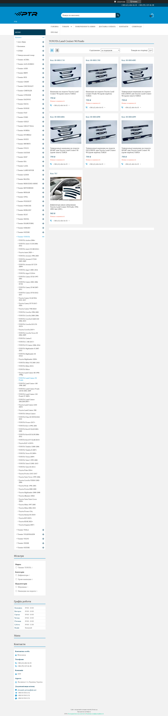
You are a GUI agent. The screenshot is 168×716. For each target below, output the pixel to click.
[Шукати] (118, 14)
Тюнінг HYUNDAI (24, 135)
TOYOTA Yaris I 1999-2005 (28, 460)
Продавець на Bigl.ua (84, 712)
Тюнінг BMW (23, 73)
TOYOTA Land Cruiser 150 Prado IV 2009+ (28, 395)
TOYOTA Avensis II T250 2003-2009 (27, 260)
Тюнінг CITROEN (24, 95)
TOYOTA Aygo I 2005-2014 (28, 270)
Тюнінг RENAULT (24, 210)
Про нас (54, 32)
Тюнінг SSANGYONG (26, 223)
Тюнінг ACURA (23, 59)
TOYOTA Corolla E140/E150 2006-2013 (29, 320)
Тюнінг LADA (23, 166)
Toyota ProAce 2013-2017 (28, 473)
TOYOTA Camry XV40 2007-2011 (29, 288)
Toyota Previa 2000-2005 (27, 489)
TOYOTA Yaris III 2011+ (27, 467)
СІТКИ (20, 51)
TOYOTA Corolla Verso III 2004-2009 (28, 334)
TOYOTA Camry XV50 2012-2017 (29, 294)
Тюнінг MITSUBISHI (25, 188)
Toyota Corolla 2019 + (27, 329)
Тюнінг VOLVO (23, 539)
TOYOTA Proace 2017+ (27, 422)
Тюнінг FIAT (22, 113)
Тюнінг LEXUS (23, 175)
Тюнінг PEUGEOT (24, 201)
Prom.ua (94, 709)
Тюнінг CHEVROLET (25, 86)
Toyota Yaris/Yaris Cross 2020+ (28, 500)
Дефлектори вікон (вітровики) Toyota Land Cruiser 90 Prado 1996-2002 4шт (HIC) (64, 207)
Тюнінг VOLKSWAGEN (26, 534)
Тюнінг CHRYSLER (25, 90)
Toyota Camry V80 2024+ (28, 309)
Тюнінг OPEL (23, 197)
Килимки (21, 46)
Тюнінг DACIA (23, 104)
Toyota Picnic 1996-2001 (27, 486)
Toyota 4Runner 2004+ (27, 496)
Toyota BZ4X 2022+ (26, 521)
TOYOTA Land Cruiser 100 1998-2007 (28, 384)
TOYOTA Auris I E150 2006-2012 (28, 245)
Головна (55, 26)
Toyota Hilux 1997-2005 (27, 504)
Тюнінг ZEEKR (23, 543)
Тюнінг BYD (22, 77)
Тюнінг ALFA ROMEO (26, 64)
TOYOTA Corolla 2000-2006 (29, 315)
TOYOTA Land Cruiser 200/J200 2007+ (27, 400)
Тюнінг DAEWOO (24, 99)
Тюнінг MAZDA (24, 179)
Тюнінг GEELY (23, 121)
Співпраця (137, 26)
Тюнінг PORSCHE (24, 206)
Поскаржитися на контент (76, 714)
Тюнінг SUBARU (24, 228)
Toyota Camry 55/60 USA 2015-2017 (28, 299)
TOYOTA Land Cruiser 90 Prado (28, 379)
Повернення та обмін (85, 26)
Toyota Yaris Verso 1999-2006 (29, 477)
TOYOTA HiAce (24, 369)
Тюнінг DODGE (23, 108)
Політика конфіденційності (95, 714)
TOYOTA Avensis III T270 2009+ (28, 265)
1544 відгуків (121, 1)
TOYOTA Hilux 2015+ (26, 366)
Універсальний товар (26, 55)
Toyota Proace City (26, 511)
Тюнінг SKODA (23, 219)
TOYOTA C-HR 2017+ (26, 342)
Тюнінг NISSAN (24, 192)
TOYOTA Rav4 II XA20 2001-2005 (29, 430)
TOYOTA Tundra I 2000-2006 (29, 446)
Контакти (123, 26)
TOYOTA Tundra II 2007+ (28, 450)
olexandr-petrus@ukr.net (27, 690)
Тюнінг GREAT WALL (26, 126)
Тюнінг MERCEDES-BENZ (28, 183)
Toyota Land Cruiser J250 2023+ (28, 406)
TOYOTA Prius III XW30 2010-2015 (29, 418)
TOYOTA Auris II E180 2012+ (29, 249)
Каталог (18, 37)
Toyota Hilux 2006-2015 (27, 508)
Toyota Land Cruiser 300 (27, 410)
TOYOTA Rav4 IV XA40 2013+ (29, 440)
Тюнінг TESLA (23, 530)
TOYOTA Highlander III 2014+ (27, 355)
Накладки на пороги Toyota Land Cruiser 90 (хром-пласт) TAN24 (64, 93)
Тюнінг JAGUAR (24, 152)
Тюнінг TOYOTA (24, 237)
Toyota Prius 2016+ (26, 470)
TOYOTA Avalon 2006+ (27, 240)
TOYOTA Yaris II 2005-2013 (28, 463)
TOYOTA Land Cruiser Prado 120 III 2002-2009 (29, 390)
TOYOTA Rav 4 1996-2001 (28, 426)
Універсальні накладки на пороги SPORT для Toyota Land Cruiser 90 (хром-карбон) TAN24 (136, 150)
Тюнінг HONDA (24, 130)
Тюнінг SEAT (23, 214)
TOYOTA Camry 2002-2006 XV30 (28, 283)
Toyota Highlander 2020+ (28, 359)
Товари (65, 26)
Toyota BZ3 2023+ (25, 518)
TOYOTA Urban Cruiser (27, 413)
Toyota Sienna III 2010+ (27, 515)
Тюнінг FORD (23, 117)
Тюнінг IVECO (23, 148)
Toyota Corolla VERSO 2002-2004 (29, 481)
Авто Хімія (22, 42)
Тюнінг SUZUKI (24, 232)
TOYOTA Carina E (25, 338)
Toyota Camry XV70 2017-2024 (28, 304)
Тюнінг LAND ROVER (26, 170)
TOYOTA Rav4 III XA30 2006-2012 (29, 435)
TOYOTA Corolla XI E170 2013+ (28, 325)
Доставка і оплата (107, 26)
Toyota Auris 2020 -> (26, 252)
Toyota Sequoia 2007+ (26, 525)
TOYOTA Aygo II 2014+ (27, 273)
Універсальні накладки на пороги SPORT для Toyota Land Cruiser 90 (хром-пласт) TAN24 (64, 150)
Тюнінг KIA (22, 161)
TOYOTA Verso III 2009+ (27, 453)
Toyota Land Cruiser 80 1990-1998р (29, 374)
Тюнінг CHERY (23, 82)
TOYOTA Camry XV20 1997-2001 (29, 277)
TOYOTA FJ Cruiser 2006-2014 (29, 345)
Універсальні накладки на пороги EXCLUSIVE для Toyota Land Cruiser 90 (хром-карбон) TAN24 (101, 150)
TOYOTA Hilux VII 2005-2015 (29, 362)
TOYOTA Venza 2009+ (27, 457)
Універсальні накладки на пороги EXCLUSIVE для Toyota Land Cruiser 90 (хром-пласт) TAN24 (136, 94)
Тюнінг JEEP (22, 157)
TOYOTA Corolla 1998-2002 (29, 312)
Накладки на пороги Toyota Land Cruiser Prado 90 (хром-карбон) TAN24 (100, 94)
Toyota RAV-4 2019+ (26, 443)
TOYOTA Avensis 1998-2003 (29, 256)
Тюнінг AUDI (23, 68)
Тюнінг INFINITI (24, 144)
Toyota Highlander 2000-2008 (29, 492)
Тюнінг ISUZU (23, 139)
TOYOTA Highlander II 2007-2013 (29, 349)
